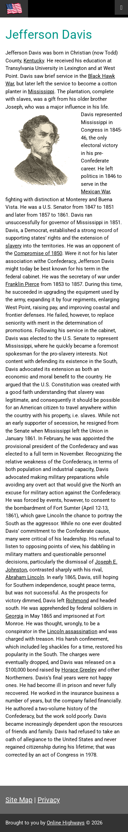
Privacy (49, 800)
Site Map (18, 800)
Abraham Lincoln (24, 577)
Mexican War (95, 192)
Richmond (77, 601)
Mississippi (41, 91)
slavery (13, 246)
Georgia (14, 616)
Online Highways (66, 823)
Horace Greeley (79, 670)
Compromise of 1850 (38, 253)
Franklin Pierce (22, 284)
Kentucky (34, 61)
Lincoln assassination (72, 631)
